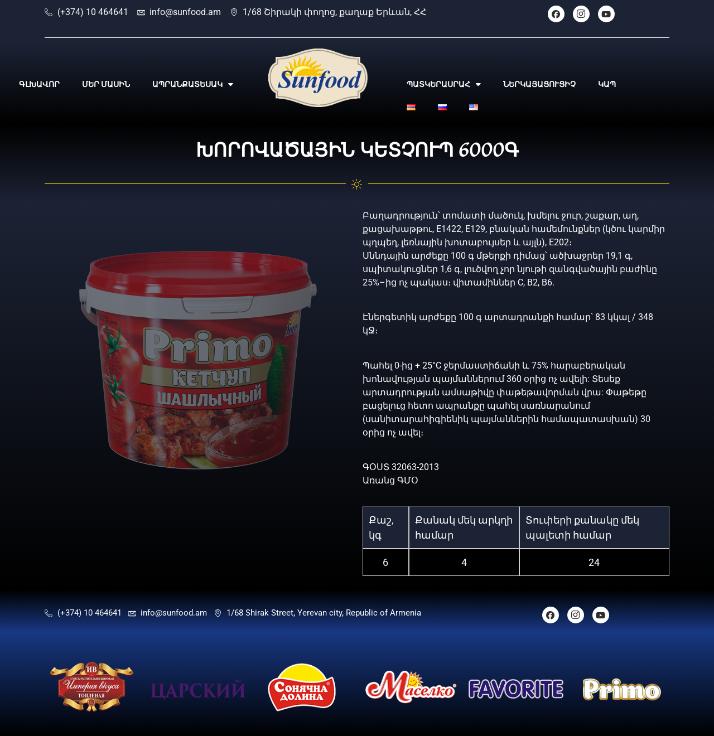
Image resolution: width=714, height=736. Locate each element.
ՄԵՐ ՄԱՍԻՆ (106, 84)
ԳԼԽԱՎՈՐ (39, 84)
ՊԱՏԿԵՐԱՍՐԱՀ (444, 84)
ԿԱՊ (607, 84)
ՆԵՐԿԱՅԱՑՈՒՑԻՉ (539, 84)
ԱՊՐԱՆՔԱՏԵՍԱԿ (192, 84)
